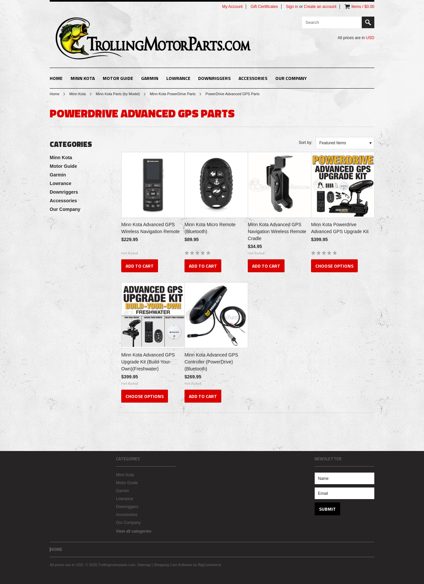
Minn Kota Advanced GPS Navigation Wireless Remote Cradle (277, 231)
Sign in (292, 6)
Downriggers (214, 78)
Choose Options (334, 265)
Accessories (252, 78)
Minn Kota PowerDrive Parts (172, 94)
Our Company (291, 78)
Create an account (320, 6)
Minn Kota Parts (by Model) (118, 94)
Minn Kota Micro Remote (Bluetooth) (210, 228)
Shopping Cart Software (173, 565)
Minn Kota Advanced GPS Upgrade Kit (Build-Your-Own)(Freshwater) (148, 361)
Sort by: (305, 142)
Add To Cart (140, 265)
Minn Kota (83, 78)
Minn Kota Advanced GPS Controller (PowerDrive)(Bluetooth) (211, 361)
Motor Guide (118, 78)
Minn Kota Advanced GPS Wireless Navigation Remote (150, 228)
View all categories (133, 531)
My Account (232, 6)
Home (54, 94)
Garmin (149, 78)
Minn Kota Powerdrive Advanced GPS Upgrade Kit (340, 228)
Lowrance (178, 78)
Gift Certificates (264, 6)
